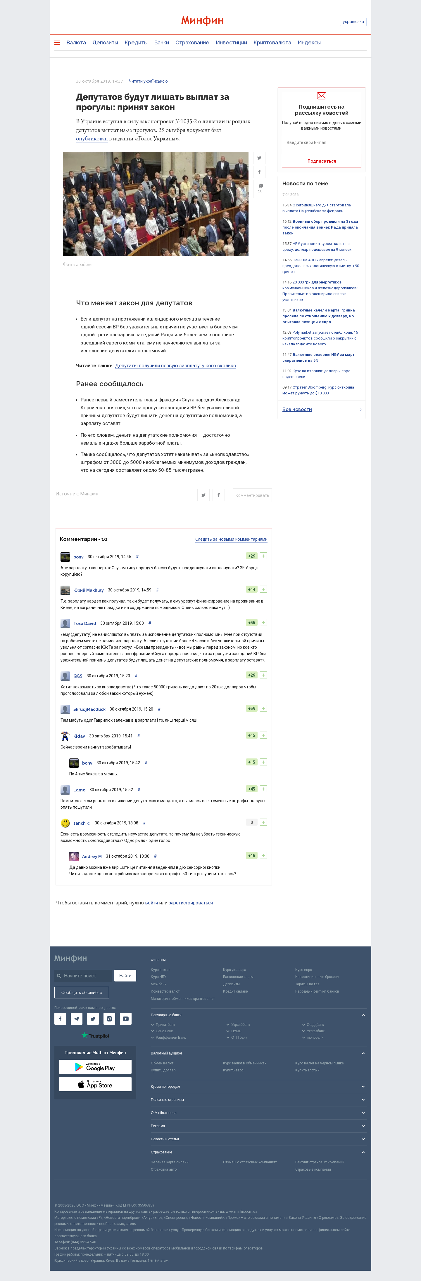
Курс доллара (234, 971)
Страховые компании (313, 1170)
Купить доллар (163, 1071)
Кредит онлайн (235, 992)
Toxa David (84, 624)
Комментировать (252, 496)
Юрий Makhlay (88, 591)
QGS (77, 677)
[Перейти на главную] (210, 22)
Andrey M (92, 857)
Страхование (192, 42)
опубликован (92, 138)
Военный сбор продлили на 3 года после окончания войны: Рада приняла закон (320, 227)
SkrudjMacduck (89, 710)
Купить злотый (307, 1071)
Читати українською (148, 81)
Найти (125, 976)
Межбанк (158, 985)
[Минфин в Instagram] (109, 1020)
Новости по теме (305, 183)
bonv (78, 558)
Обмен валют (162, 1064)
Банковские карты (238, 978)
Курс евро (303, 971)
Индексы (309, 42)
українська (353, 21)
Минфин (89, 495)
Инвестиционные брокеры (317, 978)
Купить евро (233, 1071)
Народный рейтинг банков (317, 992)
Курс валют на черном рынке (319, 1064)
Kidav (79, 737)
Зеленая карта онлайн (170, 1163)
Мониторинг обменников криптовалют (183, 1000)
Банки (161, 42)
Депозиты (105, 42)
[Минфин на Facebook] (60, 1020)
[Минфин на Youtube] (126, 1020)
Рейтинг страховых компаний (319, 1163)
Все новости (322, 409)
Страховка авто (164, 1170)
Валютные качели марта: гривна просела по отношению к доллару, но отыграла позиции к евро (318, 316)
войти (151, 903)
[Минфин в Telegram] (76, 1020)
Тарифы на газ (307, 985)
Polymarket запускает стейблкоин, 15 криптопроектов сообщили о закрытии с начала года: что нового (320, 338)
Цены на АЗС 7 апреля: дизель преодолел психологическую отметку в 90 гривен (320, 266)
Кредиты (136, 42)
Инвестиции (231, 42)
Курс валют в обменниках (244, 1064)
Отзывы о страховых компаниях (250, 1163)
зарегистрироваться (191, 903)
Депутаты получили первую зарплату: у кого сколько (175, 366)
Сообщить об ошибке (81, 993)
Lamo (79, 791)
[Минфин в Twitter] (93, 1020)
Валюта (76, 42)
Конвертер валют (165, 992)
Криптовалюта (272, 42)
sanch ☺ (82, 824)
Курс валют (160, 971)
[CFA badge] (67, 1191)
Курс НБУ (158, 978)
